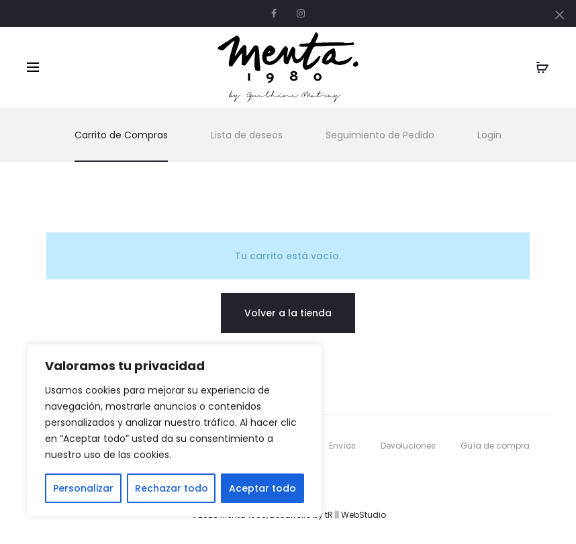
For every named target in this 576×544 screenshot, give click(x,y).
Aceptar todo (262, 488)
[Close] (560, 14)
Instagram (301, 13)
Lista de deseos (247, 135)
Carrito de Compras (121, 135)
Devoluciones (408, 445)
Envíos (342, 445)
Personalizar (83, 488)
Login (489, 135)
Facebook (274, 13)
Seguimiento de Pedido (380, 135)
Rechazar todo (171, 488)
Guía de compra (495, 445)
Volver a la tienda (288, 313)
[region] (174, 430)
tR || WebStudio (355, 514)
